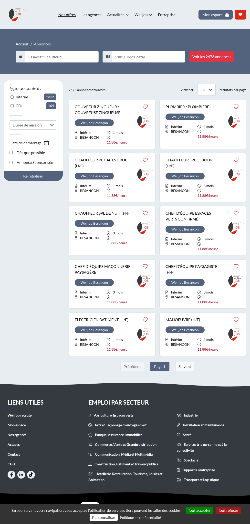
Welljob (143, 14)
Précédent (132, 366)
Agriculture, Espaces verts (110, 415)
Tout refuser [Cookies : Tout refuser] (228, 510)
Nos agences (17, 435)
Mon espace (17, 425)
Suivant (184, 366)
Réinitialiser (33, 176)
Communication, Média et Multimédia (120, 454)
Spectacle (187, 460)
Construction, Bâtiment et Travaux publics (123, 464)
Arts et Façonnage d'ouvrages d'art (117, 425)
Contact (14, 454)
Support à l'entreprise (196, 470)
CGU (11, 464)
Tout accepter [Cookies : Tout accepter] (199, 510)
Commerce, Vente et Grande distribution (122, 444)
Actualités (118, 14)
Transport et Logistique (198, 480)
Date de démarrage (29, 143)
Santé (184, 435)
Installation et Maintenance (200, 425)
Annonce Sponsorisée (31, 162)
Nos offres (67, 14)
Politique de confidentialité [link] (140, 517)
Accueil (22, 44)
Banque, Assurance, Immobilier (115, 435)
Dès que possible (27, 152)
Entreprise (167, 14)
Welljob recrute (19, 415)
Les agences (91, 14)
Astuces (14, 444)
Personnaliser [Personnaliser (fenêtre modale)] (103, 517)
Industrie (187, 415)
